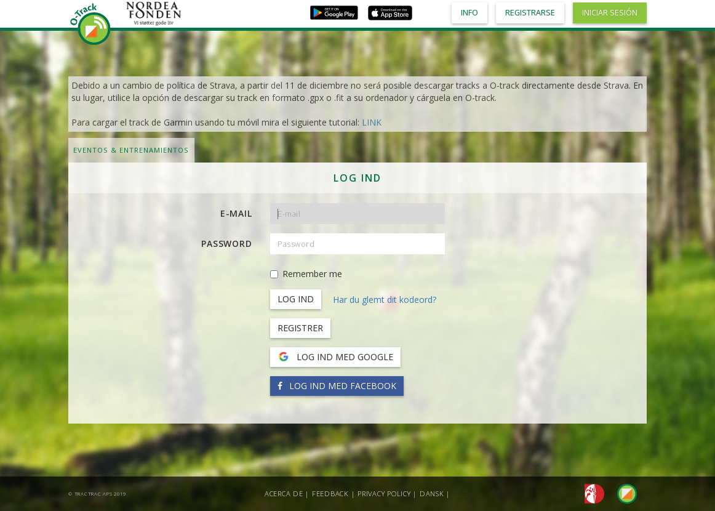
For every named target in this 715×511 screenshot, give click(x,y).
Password (226, 243)
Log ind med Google (335, 357)
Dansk (432, 493)
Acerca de (284, 493)
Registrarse (530, 12)
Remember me (306, 274)
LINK (371, 122)
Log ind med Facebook (337, 386)
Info (469, 12)
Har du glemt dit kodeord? (384, 299)
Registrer (300, 328)
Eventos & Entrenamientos (131, 150)
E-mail (236, 213)
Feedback (330, 493)
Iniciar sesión (609, 12)
